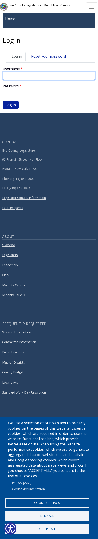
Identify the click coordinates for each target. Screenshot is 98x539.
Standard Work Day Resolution (24, 392)
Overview (8, 245)
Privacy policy (21, 483)
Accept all (47, 529)
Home (10, 18)
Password (11, 86)
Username (11, 68)
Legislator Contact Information (24, 198)
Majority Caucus (13, 285)
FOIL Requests (12, 208)
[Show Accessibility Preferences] (10, 528)
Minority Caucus (13, 295)
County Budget (13, 372)
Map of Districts (13, 362)
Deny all (47, 516)
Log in (17, 56)
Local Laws (10, 382)
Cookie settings (47, 503)
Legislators (10, 255)
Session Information (16, 332)
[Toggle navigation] (92, 6)
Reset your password (48, 56)
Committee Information (19, 342)
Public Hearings (13, 352)
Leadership (10, 265)
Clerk (5, 275)
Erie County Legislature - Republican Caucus (35, 7)
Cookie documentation (28, 489)
